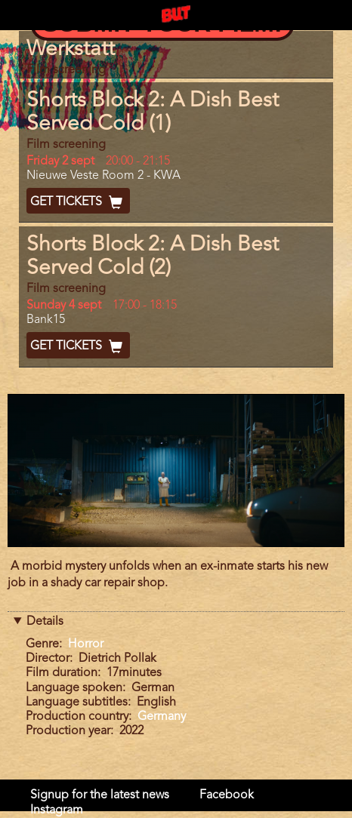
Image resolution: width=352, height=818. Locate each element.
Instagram (56, 810)
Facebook (226, 795)
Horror (85, 644)
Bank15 (45, 320)
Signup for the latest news (99, 795)
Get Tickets (78, 202)
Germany (161, 717)
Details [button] (44, 622)
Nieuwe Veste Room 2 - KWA (103, 176)
